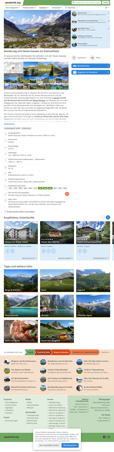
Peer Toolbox (104, 418)
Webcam (30, 408)
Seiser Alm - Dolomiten (79, 412)
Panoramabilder (33, 405)
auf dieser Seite (63, 436)
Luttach (87, 246)
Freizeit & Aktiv (28, 8)
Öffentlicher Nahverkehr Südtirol (58, 408)
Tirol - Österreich (81, 407)
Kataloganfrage (54, 402)
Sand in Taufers (10, 246)
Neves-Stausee (39, 100)
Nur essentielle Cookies (49, 445)
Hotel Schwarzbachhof (93, 241)
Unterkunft (56, 8)
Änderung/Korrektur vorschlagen (19, 211)
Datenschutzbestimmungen (100, 408)
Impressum (106, 405)
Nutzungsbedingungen (101, 402)
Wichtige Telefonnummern (58, 426)
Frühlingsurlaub (33, 415)
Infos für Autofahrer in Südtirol (58, 413)
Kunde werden (103, 421)
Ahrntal (80, 246)
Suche (105, 2)
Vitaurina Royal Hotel (21, 241)
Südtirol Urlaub (81, 404)
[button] (108, 217)
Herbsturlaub (32, 421)
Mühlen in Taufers (24, 246)
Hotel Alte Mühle (57, 241)
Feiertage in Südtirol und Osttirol (58, 418)
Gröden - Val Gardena (79, 409)
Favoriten (70, 7)
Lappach (56, 98)
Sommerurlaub (32, 418)
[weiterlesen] (9, 124)
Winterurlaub (32, 423)
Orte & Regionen (11, 8)
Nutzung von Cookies (102, 410)
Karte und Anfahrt (55, 405)
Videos (29, 402)
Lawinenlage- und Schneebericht (58, 423)
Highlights (43, 8)
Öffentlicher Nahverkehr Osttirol (58, 410)
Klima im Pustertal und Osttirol (58, 421)
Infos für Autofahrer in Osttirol (58, 415)
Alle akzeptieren (70, 445)
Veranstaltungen (11, 421)
